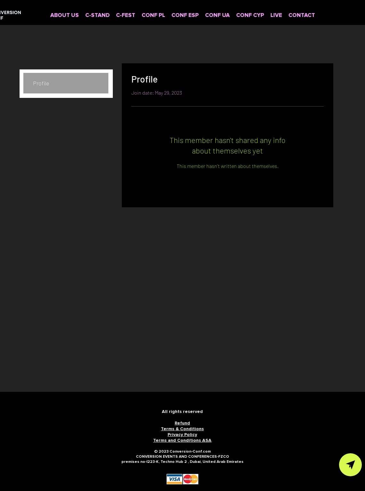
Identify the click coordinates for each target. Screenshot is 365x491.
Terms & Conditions (182, 429)
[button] (153, 15)
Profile (41, 83)
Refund (182, 423)
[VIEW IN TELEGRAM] (350, 464)
